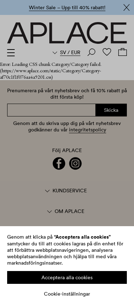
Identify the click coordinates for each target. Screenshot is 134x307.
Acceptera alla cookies (67, 277)
